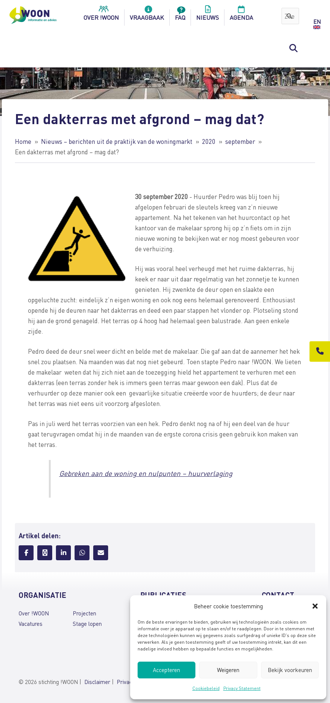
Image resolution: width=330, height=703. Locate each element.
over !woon (101, 15)
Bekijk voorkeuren (290, 670)
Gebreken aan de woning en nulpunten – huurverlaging (145, 473)
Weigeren (228, 670)
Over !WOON (34, 613)
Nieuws (207, 15)
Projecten (84, 613)
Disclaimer (97, 681)
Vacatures (31, 623)
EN (317, 21)
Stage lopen (87, 623)
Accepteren (166, 670)
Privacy (126, 681)
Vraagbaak (147, 15)
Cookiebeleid (206, 688)
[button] (315, 606)
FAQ (180, 15)
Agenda (241, 15)
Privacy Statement (242, 688)
